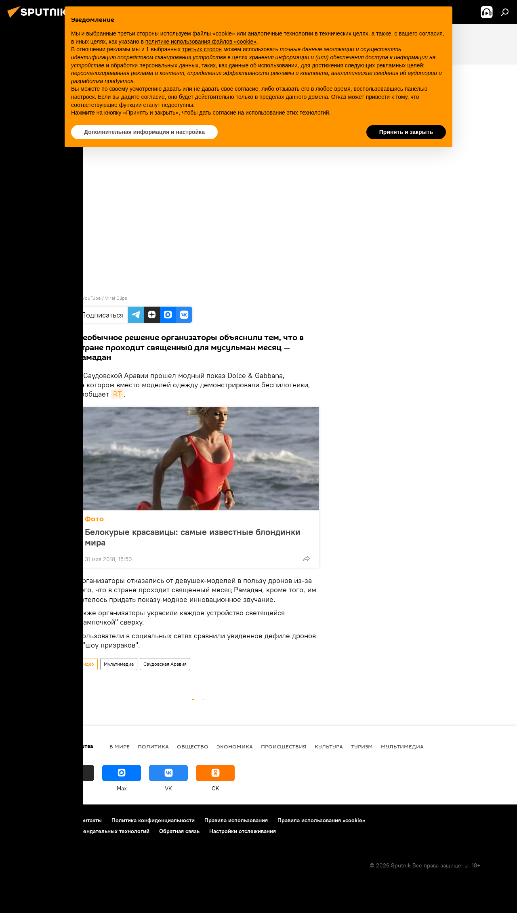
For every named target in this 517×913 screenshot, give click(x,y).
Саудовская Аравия (165, 664)
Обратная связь (179, 831)
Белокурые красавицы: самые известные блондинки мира (193, 536)
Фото (94, 519)
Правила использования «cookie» (321, 820)
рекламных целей (399, 65)
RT (117, 394)
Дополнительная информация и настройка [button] (144, 132)
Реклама (56, 820)
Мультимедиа (119, 664)
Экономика (234, 746)
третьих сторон (202, 49)
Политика (153, 746)
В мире (119, 746)
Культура (329, 746)
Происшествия (284, 746)
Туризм (362, 746)
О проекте (22, 820)
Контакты (89, 820)
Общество (192, 746)
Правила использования (236, 820)
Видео (87, 664)
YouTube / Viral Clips (104, 298)
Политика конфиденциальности (153, 820)
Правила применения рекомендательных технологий (78, 831)
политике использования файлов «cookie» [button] (200, 41)
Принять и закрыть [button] (406, 132)
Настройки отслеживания (242, 831)
